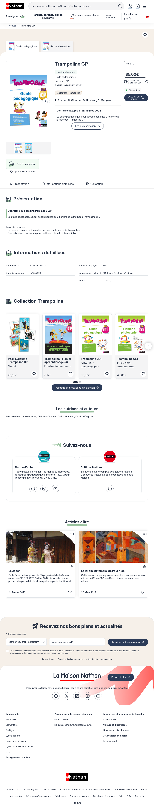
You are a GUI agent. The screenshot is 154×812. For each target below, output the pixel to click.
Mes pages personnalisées (85, 16)
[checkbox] (7, 651)
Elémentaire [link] (12, 725)
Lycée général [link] (13, 735)
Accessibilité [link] (16, 796)
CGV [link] (129, 796)
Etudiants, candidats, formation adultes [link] (73, 725)
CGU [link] (121, 796)
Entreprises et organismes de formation (124, 714)
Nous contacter (110, 16)
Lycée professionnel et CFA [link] (19, 746)
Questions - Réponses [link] (104, 796)
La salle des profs (136, 16)
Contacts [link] (139, 796)
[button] (28, 102)
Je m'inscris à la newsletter (126, 642)
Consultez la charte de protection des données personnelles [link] (85, 659)
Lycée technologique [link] (16, 741)
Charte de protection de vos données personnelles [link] (86, 789)
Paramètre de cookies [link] (126, 789)
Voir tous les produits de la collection (75, 387)
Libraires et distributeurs (116, 730)
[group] (18, 148)
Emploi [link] (144, 789)
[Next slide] (148, 346)
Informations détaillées (58, 183)
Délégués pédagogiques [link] (38, 796)
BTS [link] (8, 752)
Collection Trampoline (68, 92)
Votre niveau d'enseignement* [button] (24, 642)
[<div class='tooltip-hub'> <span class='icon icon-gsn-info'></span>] (146, 81)
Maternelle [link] (11, 719)
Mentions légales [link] (30, 789)
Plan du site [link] (12, 789)
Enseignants (12, 714)
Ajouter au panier (134, 98)
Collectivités (109, 719)
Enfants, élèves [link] (62, 719)
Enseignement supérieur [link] (18, 757)
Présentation (19, 183)
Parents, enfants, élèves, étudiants (73, 714)
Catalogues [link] (60, 796)
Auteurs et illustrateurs (115, 725)
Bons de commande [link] (79, 796)
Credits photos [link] (49, 789)
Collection (94, 183)
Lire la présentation (85, 125)
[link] (33, 488)
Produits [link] (77, 802)
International (110, 741)
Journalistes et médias (115, 735)
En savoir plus (48, 659)
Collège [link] (10, 730)
